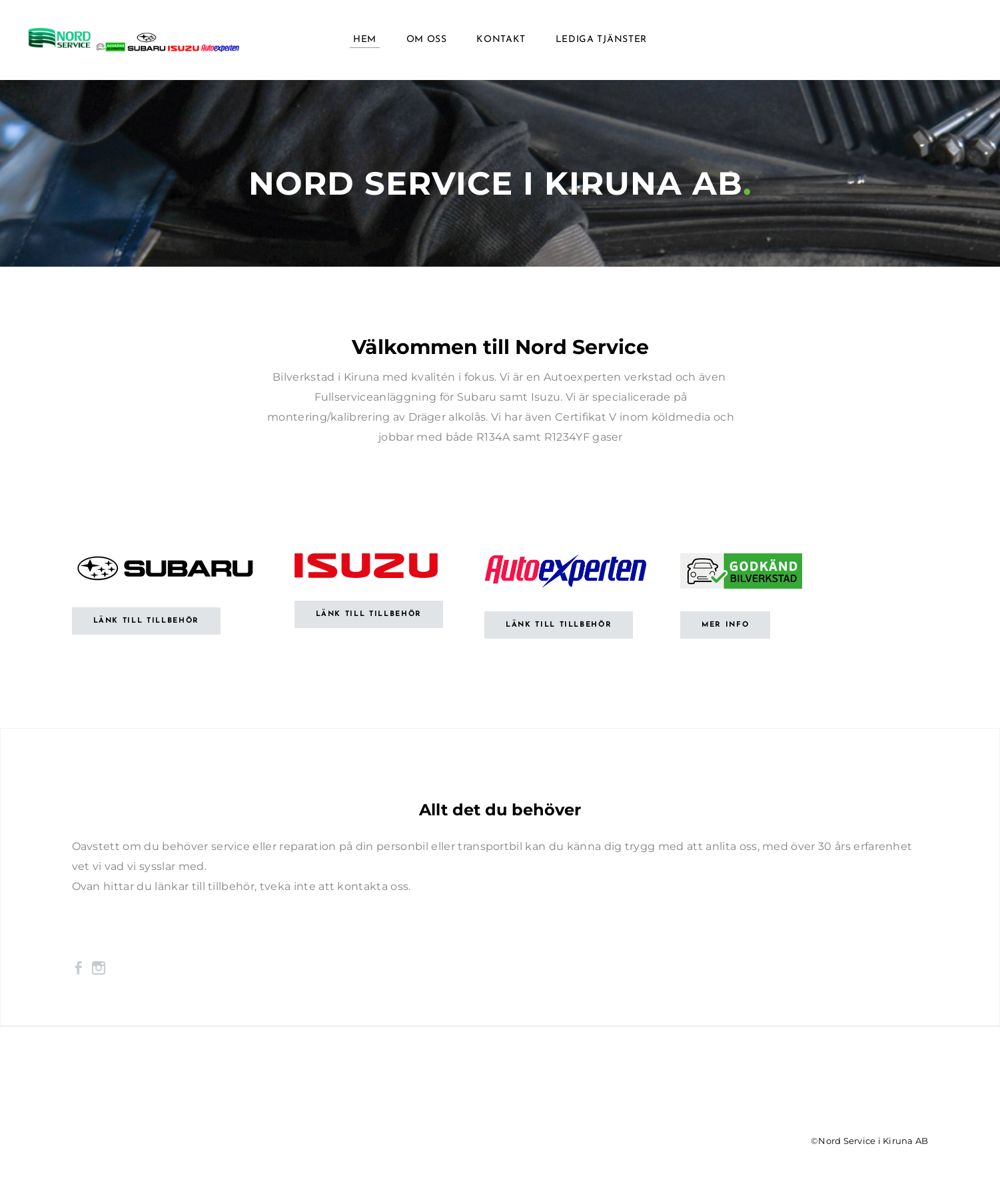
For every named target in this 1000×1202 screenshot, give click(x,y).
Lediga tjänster (602, 40)
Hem (364, 40)
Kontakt (501, 40)
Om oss (426, 40)
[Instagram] (98, 968)
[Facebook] (78, 968)
